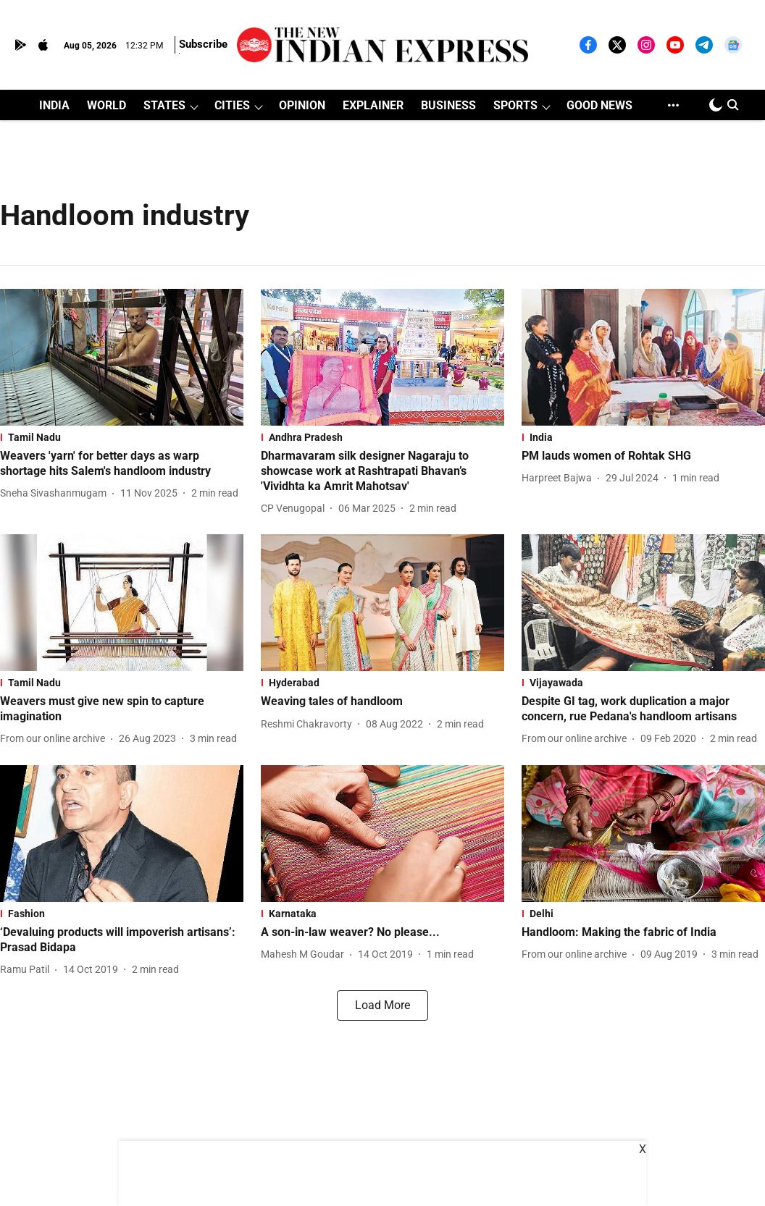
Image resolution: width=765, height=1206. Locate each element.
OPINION (302, 105)
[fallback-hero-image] (121, 357)
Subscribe (203, 44)
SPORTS (515, 105)
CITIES (232, 105)
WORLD (106, 105)
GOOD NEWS (599, 105)
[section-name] (121, 437)
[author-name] (56, 493)
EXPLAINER (373, 105)
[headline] (121, 464)
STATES (164, 105)
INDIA (54, 105)
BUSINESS (448, 105)
